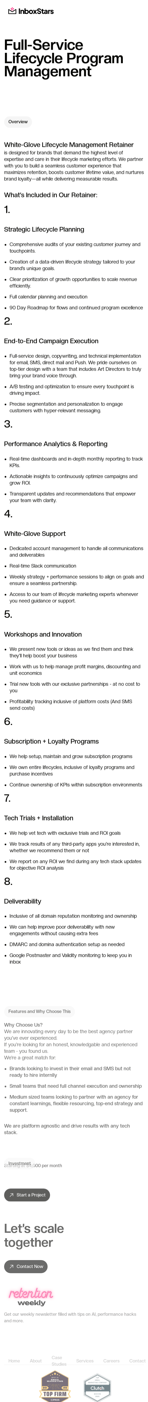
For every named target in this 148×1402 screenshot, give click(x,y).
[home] (29, 11)
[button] (138, 10)
